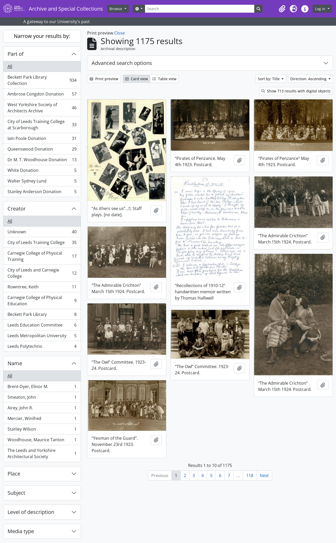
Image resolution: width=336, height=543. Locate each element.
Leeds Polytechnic (42, 347)
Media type (21, 531)
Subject (16, 492)
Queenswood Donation (42, 150)
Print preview (104, 78)
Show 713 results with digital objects (296, 91)
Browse (116, 8)
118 (249, 475)
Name (15, 363)
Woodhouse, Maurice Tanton (42, 441)
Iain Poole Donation (42, 139)
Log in (320, 8)
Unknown (42, 233)
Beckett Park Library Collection (42, 80)
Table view (164, 78)
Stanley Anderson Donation (42, 192)
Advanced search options (122, 62)
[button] (282, 9)
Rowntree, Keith (42, 288)
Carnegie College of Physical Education (42, 301)
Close (119, 33)
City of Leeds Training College (42, 243)
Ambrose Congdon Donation (42, 95)
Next (264, 475)
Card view (136, 78)
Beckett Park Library (42, 315)
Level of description (31, 511)
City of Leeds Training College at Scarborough (42, 125)
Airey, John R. (42, 409)
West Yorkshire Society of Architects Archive (42, 108)
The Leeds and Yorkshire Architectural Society (42, 453)
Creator (17, 208)
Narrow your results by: (42, 35)
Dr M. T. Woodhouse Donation (42, 161)
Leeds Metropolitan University (42, 336)
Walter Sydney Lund (42, 182)
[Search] (199, 9)
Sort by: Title (269, 78)
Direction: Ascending (308, 78)
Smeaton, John (42, 398)
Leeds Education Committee (42, 326)
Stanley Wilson (42, 430)
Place (14, 473)
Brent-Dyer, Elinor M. (42, 387)
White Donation (42, 171)
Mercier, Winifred (42, 419)
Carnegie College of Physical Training (42, 256)
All (10, 66)
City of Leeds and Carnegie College (42, 273)
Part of (16, 53)
